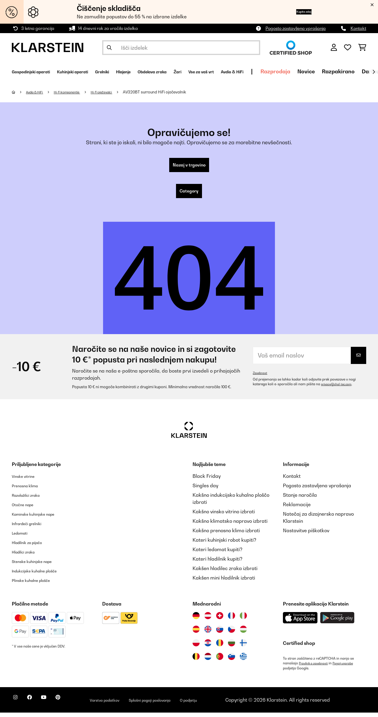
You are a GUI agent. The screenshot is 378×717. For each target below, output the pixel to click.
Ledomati (22, 537)
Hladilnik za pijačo (32, 547)
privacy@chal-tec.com (339, 389)
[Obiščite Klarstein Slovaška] (219, 633)
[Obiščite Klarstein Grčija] (243, 661)
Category (189, 194)
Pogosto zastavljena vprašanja (295, 28)
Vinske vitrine (27, 481)
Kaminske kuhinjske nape (40, 519)
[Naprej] (373, 71)
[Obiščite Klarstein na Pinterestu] (74, 705)
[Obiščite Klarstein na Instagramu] (18, 705)
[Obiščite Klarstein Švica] (219, 620)
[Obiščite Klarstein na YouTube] (55, 705)
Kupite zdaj (295, 11)
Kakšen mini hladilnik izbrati (224, 582)
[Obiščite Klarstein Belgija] (196, 661)
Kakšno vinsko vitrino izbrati (224, 516)
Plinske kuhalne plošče (37, 585)
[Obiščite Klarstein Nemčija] (196, 620)
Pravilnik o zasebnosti (316, 668)
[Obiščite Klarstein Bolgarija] (231, 647)
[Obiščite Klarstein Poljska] (196, 647)
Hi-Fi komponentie (77, 92)
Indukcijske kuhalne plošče (41, 575)
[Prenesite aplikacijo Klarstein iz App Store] (300, 622)
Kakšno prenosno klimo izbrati (226, 535)
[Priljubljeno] (347, 47)
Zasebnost (261, 378)
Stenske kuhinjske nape (38, 566)
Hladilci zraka (27, 556)
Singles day (205, 490)
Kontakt (358, 28)
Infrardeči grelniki (32, 528)
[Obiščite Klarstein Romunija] (219, 647)
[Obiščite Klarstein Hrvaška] (207, 647)
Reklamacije (297, 509)
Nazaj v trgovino (189, 166)
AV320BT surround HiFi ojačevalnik (175, 92)
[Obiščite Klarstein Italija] (243, 620)
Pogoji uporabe (351, 668)
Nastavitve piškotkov (306, 535)
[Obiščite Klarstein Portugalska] (219, 661)
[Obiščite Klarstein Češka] (231, 633)
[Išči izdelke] (181, 47)
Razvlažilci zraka (31, 500)
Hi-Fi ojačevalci (119, 92)
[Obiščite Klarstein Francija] (231, 620)
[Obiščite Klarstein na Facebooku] (37, 705)
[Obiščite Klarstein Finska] (243, 647)
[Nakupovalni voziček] (362, 47)
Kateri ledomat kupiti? (217, 554)
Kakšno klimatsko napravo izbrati (230, 526)
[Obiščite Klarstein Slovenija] (231, 661)
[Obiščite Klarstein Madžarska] (243, 633)
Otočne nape (26, 509)
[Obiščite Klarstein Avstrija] (207, 620)
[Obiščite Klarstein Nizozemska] (207, 661)
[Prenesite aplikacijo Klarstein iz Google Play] (337, 622)
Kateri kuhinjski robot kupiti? (224, 545)
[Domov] (19, 92)
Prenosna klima (29, 490)
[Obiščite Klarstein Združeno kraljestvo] (207, 633)
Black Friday (207, 481)
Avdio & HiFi (38, 92)
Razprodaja (348, 71)
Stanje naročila (300, 500)
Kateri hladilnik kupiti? (217, 564)
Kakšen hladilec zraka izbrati (225, 573)
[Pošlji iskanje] (109, 47)
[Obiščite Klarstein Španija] (196, 633)
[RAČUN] (334, 47)
